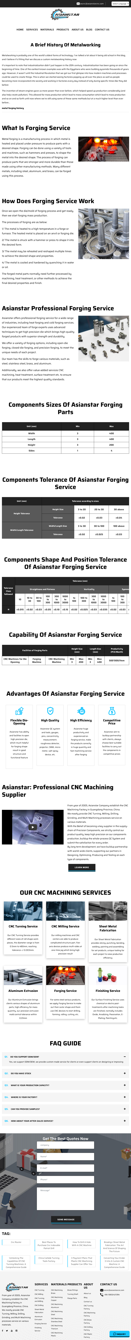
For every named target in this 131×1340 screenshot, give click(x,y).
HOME (20, 30)
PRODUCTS (63, 30)
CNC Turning (39, 1290)
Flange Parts (72, 1298)
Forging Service (65, 991)
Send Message (66, 1219)
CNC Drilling (39, 1305)
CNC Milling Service (65, 926)
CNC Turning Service (23, 926)
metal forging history (13, 108)
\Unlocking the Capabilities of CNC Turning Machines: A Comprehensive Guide (16, 1263)
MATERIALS (47, 30)
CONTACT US (102, 30)
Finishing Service (108, 991)
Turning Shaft (72, 1294)
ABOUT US (78, 30)
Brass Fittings (72, 1290)
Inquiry (119, 1334)
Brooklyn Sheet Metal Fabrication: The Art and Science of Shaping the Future (114, 1247)
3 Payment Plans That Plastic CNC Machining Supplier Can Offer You (81, 1261)
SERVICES (32, 30)
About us (87, 1293)
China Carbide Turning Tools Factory (49, 1260)
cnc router (16, 1242)
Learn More (82, 867)
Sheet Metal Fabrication (108, 928)
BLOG (89, 30)
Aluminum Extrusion (23, 991)
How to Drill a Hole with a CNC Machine (81, 1244)
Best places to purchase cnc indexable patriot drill (49, 1245)
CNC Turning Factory (88, 1307)
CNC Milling (39, 1294)
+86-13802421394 (112, 1294)
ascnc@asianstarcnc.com (92, 3)
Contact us (88, 1302)
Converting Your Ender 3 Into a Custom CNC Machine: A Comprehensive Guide (114, 1263)
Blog (85, 1297)
